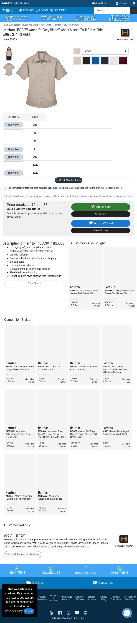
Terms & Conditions (116, 598)
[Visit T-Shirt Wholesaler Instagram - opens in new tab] (69, 612)
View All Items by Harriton (22, 554)
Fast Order (58, 10)
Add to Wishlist (100, 223)
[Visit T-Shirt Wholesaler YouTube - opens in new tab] (77, 612)
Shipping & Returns (54, 598)
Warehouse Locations (66, 598)
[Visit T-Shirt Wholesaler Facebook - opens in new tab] (60, 612)
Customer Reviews (79, 598)
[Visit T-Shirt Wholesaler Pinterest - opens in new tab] (85, 612)
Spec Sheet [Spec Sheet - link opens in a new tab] (34, 283)
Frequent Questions (42, 598)
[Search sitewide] (112, 10)
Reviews (41, 10)
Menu (7, 10)
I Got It (29, 611)
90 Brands (26, 10)
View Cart (100, 214)
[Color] (105, 51)
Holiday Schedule (91, 598)
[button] (96, 2)
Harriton (9, 29)
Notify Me (13, 124)
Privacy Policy (14, 611)
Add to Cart (101, 207)
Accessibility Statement (130, 598)
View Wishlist (100, 230)
